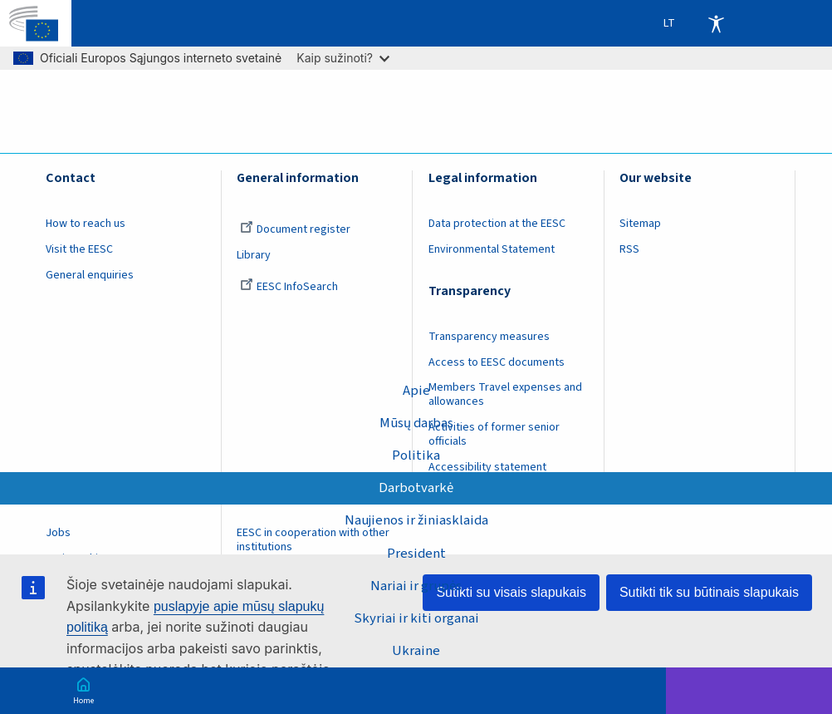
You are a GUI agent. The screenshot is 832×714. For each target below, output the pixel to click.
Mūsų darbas (416, 423)
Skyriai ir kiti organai (416, 618)
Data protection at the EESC (496, 223)
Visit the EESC (79, 249)
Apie (416, 391)
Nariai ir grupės (416, 586)
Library (254, 255)
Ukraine (416, 651)
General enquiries (90, 275)
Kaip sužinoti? (342, 58)
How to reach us (85, 223)
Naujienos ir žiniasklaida (416, 520)
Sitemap (640, 223)
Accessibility (716, 23)
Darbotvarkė (416, 488)
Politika (416, 455)
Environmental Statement (491, 249)
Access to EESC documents (496, 362)
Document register (295, 229)
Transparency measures (489, 336)
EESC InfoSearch (289, 286)
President (416, 554)
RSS (629, 249)
